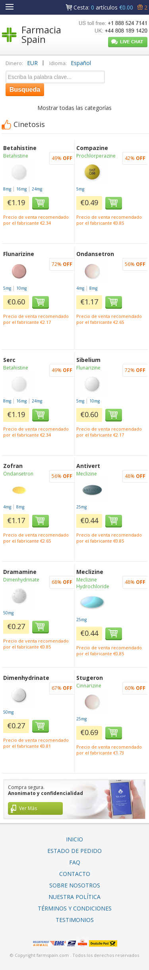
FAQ (74, 862)
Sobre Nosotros (74, 885)
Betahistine (15, 155)
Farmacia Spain (41, 34)
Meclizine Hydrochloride (92, 583)
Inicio (74, 839)
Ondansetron (18, 473)
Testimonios (75, 920)
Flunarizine (88, 367)
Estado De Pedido (74, 851)
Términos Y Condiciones (75, 908)
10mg (21, 288)
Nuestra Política (74, 897)
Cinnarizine (88, 685)
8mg (7, 189)
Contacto (74, 874)
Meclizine (86, 473)
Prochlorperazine (96, 155)
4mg (80, 288)
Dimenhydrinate (21, 579)
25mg (81, 507)
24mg (37, 189)
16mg (21, 189)
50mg (8, 613)
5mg (80, 189)
